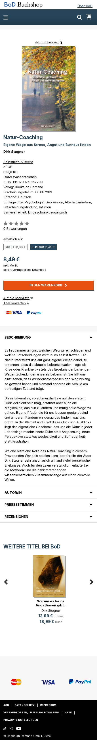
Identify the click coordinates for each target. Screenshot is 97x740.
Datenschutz (25, 705)
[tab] (48, 334)
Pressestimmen (19, 504)
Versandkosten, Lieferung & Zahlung (31, 712)
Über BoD (85, 6)
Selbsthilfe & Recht (18, 162)
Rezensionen (16, 516)
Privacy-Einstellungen (20, 719)
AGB (6, 705)
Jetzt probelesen (47, 42)
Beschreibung (17, 337)
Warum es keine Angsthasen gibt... (51, 603)
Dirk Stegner (14, 151)
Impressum (48, 705)
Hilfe (68, 712)
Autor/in (13, 492)
